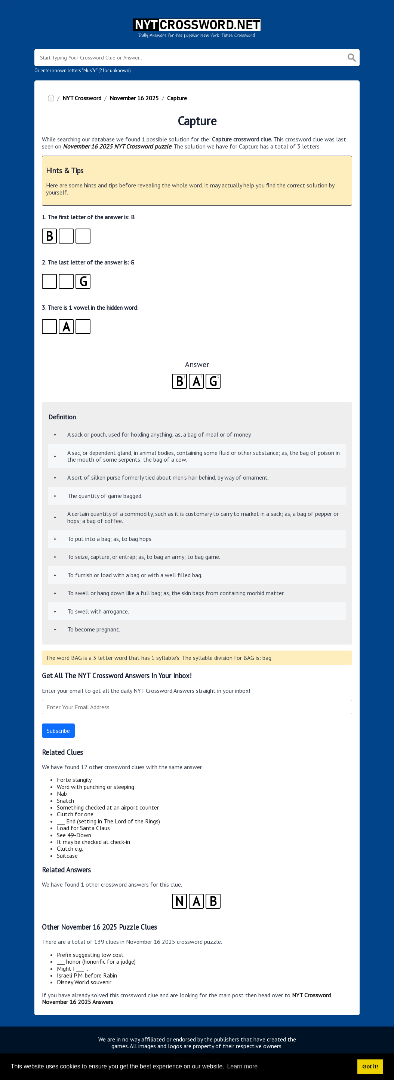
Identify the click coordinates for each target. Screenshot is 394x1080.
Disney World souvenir (84, 982)
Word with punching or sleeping (95, 786)
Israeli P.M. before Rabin (87, 975)
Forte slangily (74, 779)
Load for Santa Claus (83, 828)
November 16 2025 (134, 98)
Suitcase (67, 855)
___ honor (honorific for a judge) (96, 961)
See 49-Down (74, 835)
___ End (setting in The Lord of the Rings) (108, 821)
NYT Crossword (81, 98)
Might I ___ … (73, 968)
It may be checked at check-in (93, 841)
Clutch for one (75, 814)
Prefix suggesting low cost (90, 954)
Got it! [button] (370, 1067)
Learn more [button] (242, 1066)
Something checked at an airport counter (108, 807)
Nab (62, 793)
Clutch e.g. (70, 848)
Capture (177, 98)
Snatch (65, 800)
